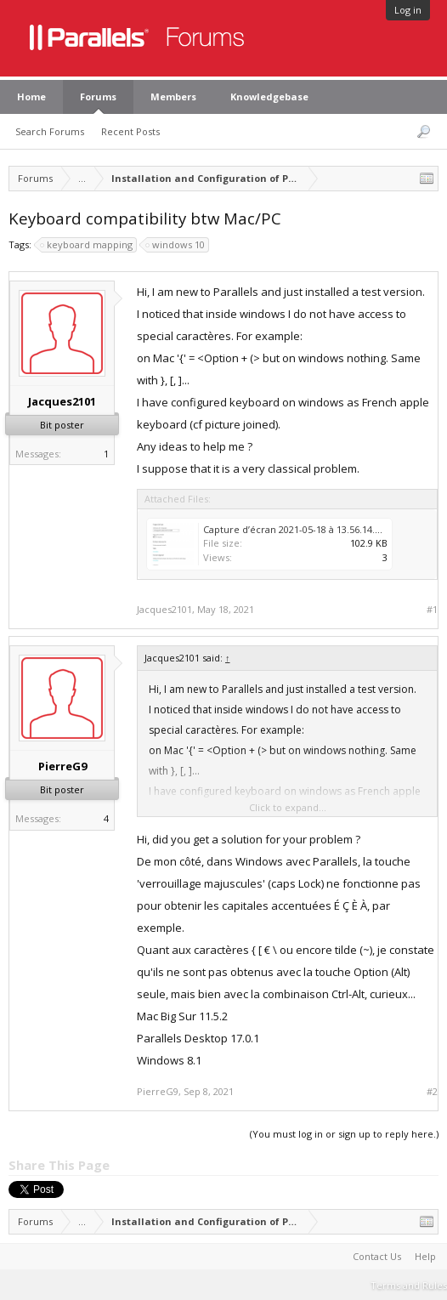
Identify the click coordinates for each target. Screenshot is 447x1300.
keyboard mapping (87, 245)
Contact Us (377, 1256)
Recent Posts (130, 131)
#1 (432, 610)
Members (173, 96)
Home (31, 96)
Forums (98, 96)
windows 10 (176, 245)
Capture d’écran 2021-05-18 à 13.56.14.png (297, 529)
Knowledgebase (269, 96)
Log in (408, 9)
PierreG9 (62, 766)
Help (425, 1256)
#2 (432, 1092)
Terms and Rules (409, 1285)
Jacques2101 (62, 401)
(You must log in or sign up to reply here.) (344, 1133)
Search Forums (49, 131)
